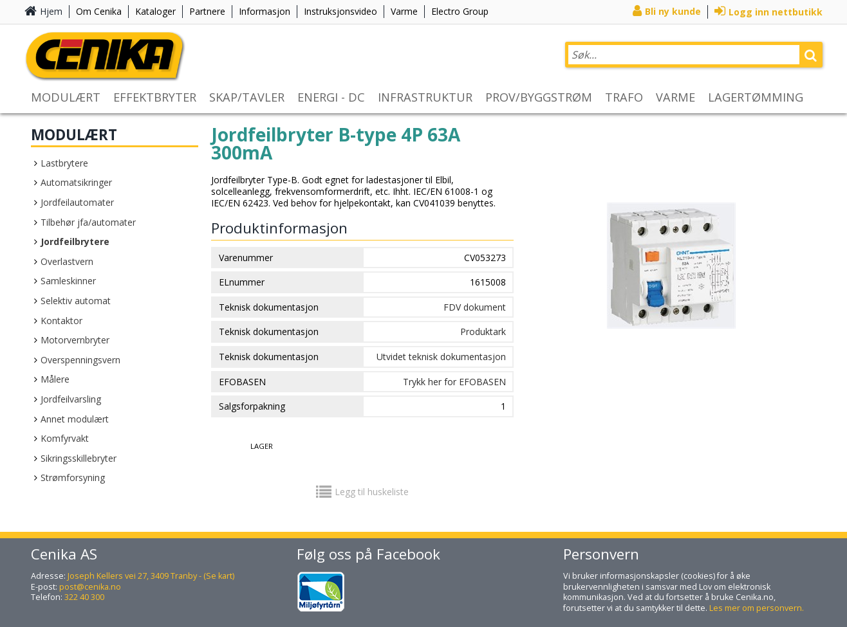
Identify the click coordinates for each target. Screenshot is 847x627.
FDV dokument (474, 307)
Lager (261, 446)
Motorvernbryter (75, 340)
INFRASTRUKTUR (425, 97)
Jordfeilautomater (77, 202)
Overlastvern (67, 261)
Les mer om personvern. (756, 608)
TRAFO (624, 97)
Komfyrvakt (65, 438)
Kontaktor (61, 320)
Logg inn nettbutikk (776, 12)
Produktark (483, 331)
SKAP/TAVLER (246, 97)
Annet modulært (75, 419)
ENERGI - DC (331, 97)
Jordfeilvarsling (71, 399)
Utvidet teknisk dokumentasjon (441, 356)
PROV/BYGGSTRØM (538, 97)
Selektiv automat (76, 301)
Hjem (51, 11)
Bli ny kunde (673, 11)
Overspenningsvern (80, 360)
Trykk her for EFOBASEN (454, 382)
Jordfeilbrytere (75, 241)
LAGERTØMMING (755, 97)
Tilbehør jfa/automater (88, 222)
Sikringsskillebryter (78, 458)
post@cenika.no (90, 586)
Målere (55, 379)
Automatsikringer (76, 182)
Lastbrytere (64, 163)
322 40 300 (84, 597)
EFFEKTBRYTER (154, 97)
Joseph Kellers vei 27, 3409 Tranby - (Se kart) (151, 575)
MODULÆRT (65, 97)
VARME (675, 97)
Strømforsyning (73, 477)
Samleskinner (68, 281)
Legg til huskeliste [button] (372, 492)
